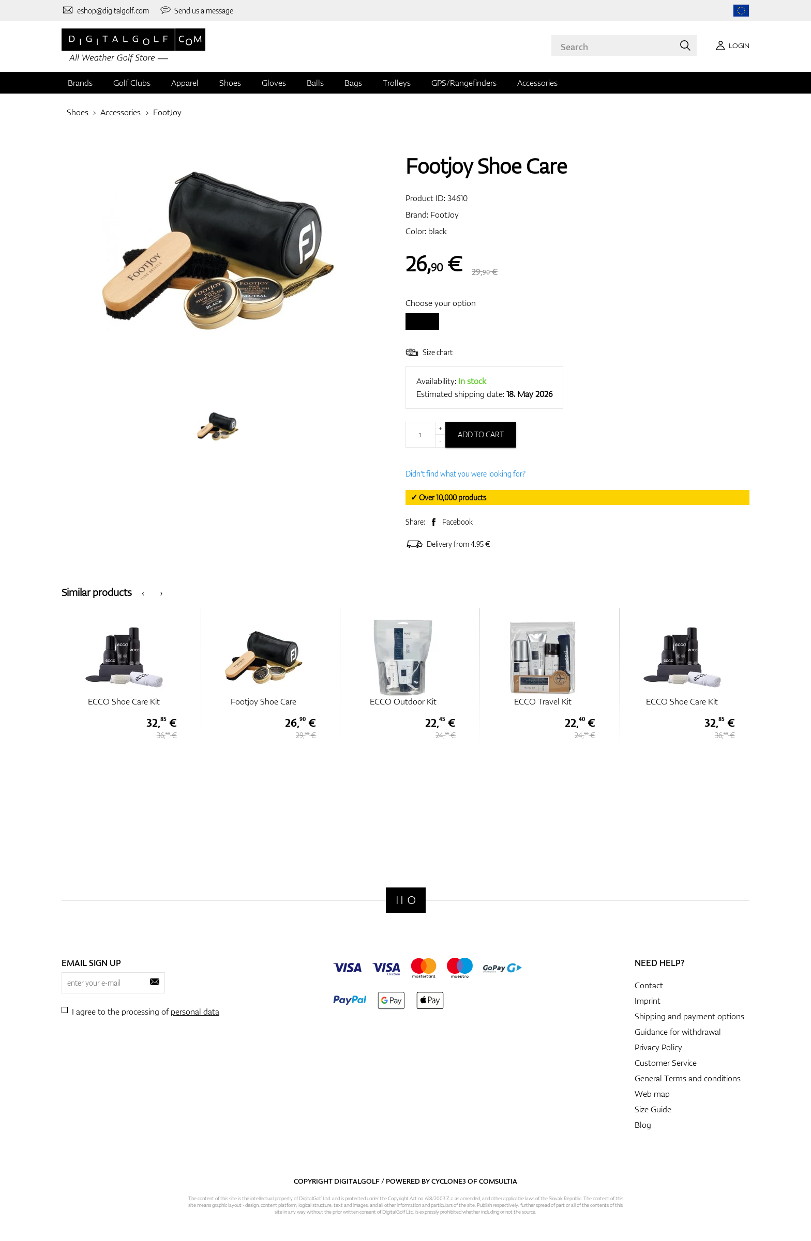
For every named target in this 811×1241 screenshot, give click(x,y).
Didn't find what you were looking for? (465, 474)
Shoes (230, 82)
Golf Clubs (132, 82)
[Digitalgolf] (406, 900)
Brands (80, 82)
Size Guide (653, 1109)
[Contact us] (105, 10)
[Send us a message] (196, 10)
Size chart (429, 352)
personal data (195, 1011)
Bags (353, 82)
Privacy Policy (658, 1047)
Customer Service (666, 1062)
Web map (652, 1093)
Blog (643, 1124)
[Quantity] (425, 435)
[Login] (730, 45)
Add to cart (481, 434)
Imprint (647, 1000)
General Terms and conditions (688, 1078)
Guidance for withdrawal (678, 1031)
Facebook (457, 522)
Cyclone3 (448, 1181)
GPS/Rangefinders (464, 82)
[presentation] (143, 592)
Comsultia (498, 1181)
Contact (649, 985)
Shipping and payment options (689, 1016)
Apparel (185, 82)
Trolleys (397, 82)
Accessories (537, 82)
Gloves (274, 82)
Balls (315, 82)
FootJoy (167, 112)
